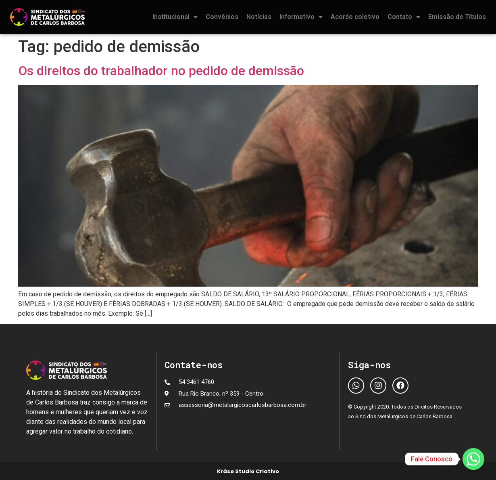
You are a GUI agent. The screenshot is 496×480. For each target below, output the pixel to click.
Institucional (175, 17)
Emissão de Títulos (457, 17)
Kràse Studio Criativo (248, 471)
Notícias (258, 17)
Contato (404, 17)
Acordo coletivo (355, 17)
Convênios (222, 17)
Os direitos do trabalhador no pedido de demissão (161, 70)
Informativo (301, 17)
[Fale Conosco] (473, 459)
